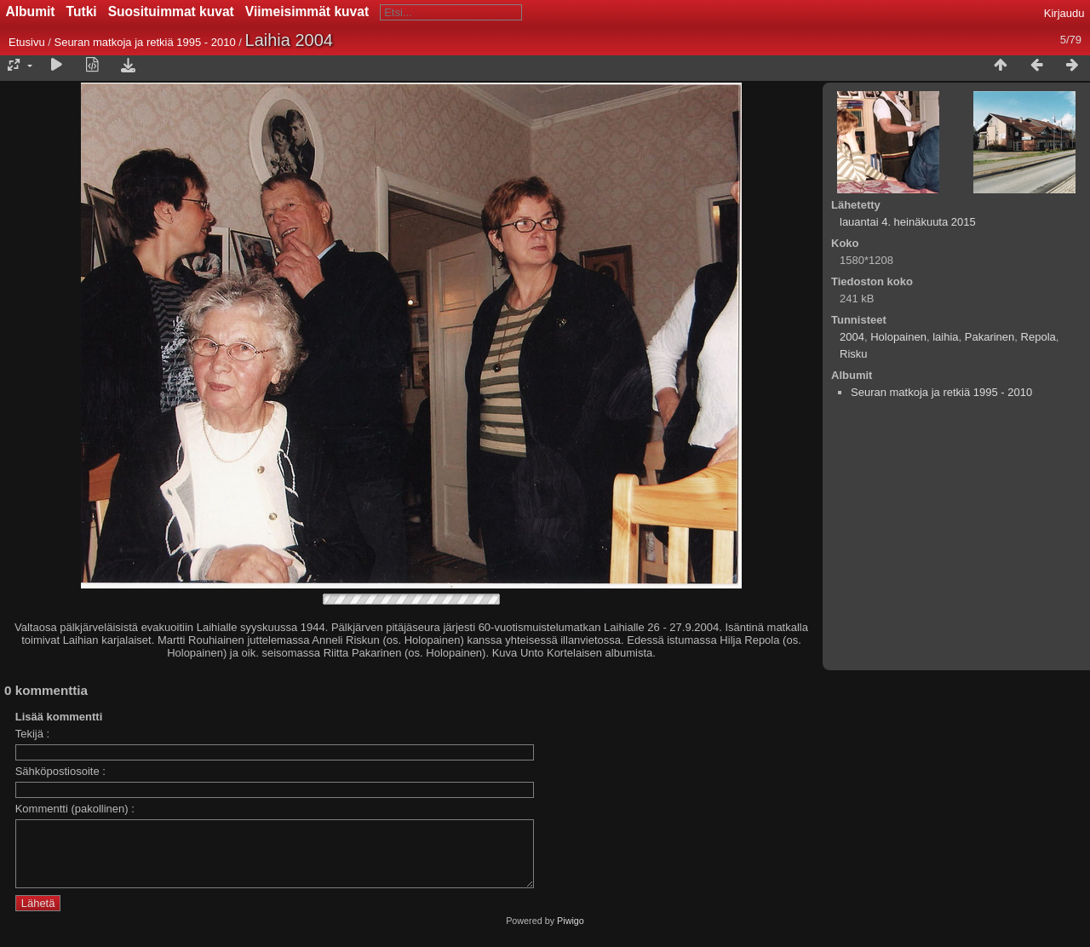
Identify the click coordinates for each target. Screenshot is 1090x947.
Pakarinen (990, 336)
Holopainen (898, 336)
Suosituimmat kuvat (171, 11)
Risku (854, 353)
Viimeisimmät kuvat (307, 11)
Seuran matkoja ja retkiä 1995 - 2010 (144, 42)
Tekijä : (32, 733)
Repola (1038, 336)
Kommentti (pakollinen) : (75, 808)
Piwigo (570, 933)
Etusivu (27, 42)
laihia (945, 336)
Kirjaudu (1064, 13)
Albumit (30, 11)
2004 (852, 336)
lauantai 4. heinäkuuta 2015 (908, 221)
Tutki (81, 11)
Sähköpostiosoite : (60, 771)
